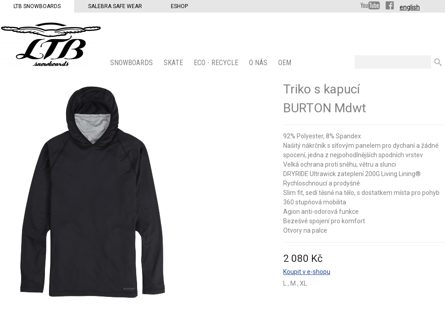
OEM (285, 62)
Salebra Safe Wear (115, 6)
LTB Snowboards (37, 6)
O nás (259, 62)
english (410, 7)
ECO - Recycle (217, 62)
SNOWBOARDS (132, 62)
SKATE (174, 62)
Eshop (179, 6)
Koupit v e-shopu (306, 271)
